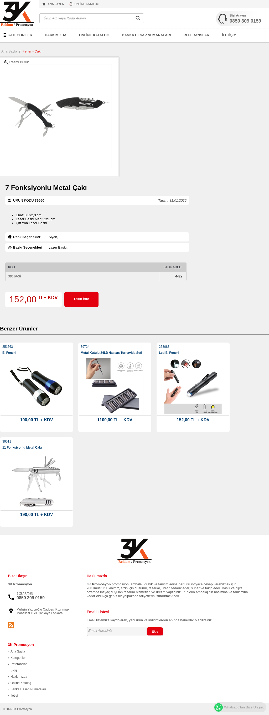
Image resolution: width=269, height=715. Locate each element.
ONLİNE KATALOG (86, 4)
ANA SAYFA (56, 4)
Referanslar (19, 664)
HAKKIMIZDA (55, 35)
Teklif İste (81, 299)
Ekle (155, 631)
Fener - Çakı (32, 51)
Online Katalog (21, 683)
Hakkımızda (19, 677)
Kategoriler (18, 658)
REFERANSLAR (196, 35)
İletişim (15, 695)
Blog (14, 670)
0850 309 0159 (245, 21)
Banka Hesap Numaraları (28, 689)
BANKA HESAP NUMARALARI (146, 35)
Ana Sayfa (9, 51)
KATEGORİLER (20, 35)
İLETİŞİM (229, 35)
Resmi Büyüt (16, 62)
